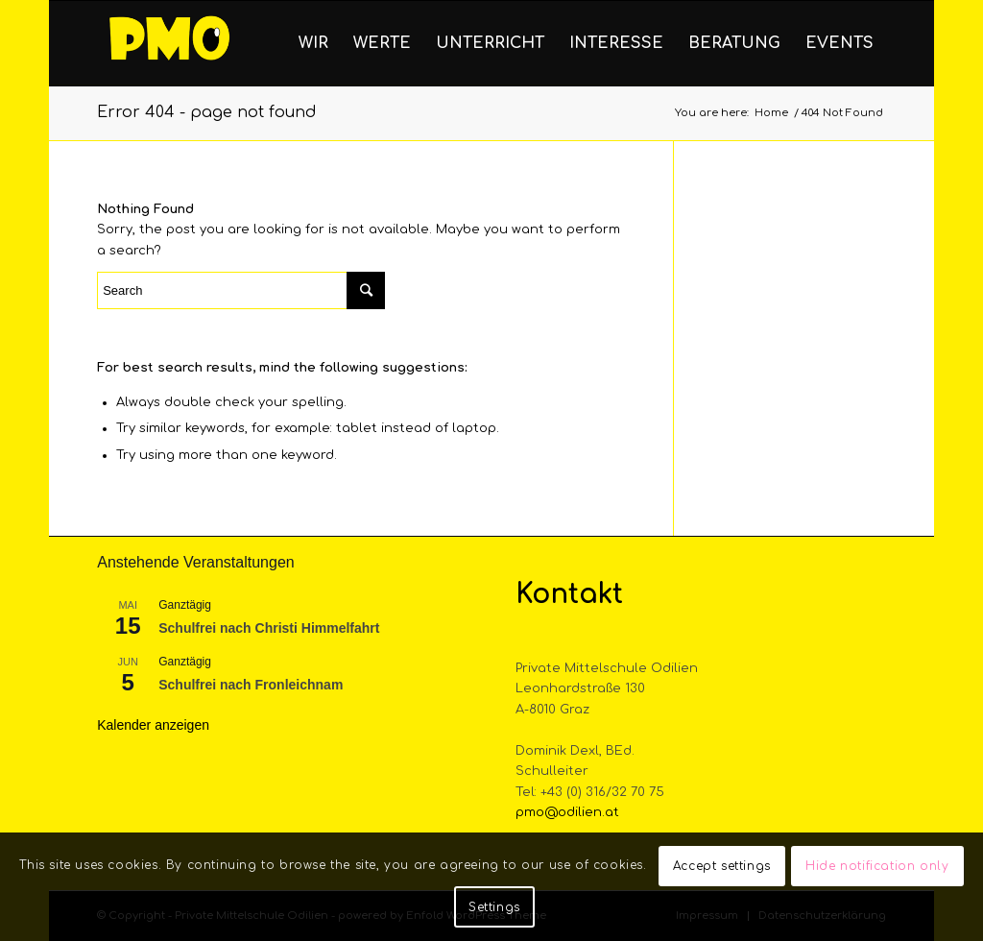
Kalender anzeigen (153, 725)
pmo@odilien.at (567, 812)
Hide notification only (876, 866)
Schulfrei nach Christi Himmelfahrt (268, 628)
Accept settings (722, 866)
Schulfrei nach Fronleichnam (250, 684)
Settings (494, 907)
